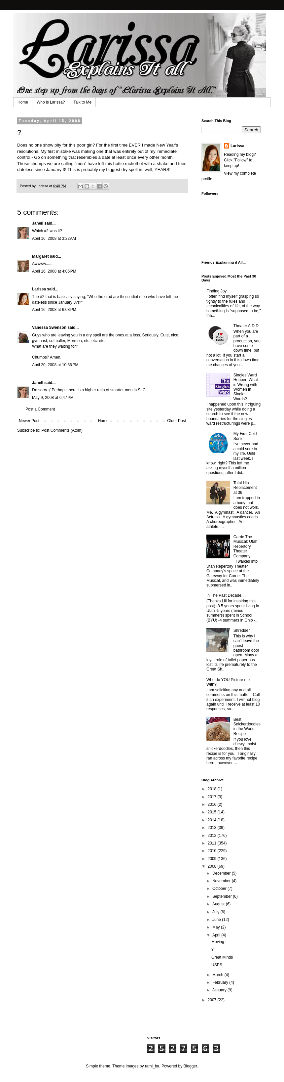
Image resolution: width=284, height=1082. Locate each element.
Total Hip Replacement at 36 (245, 488)
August (219, 904)
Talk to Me (82, 102)
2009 (213, 858)
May (216, 927)
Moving (217, 941)
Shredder (241, 630)
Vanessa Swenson (49, 327)
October (220, 888)
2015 (213, 812)
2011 (213, 843)
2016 (213, 804)
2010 (213, 850)
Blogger (190, 1066)
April (216, 935)
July (216, 912)
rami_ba (152, 1066)
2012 (213, 835)
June (217, 919)
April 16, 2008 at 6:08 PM (54, 309)
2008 (213, 866)
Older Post (176, 420)
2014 (213, 820)
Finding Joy (216, 291)
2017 (213, 797)
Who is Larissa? (51, 102)
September (222, 896)
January (220, 990)
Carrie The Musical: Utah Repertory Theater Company (245, 546)
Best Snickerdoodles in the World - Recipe (247, 726)
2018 (213, 789)
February (220, 982)
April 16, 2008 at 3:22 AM (54, 238)
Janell (37, 223)
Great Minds (222, 957)
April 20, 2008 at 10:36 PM (55, 365)
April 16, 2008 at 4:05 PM (54, 271)
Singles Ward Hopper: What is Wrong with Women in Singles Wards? (245, 387)
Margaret (40, 256)
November (222, 881)
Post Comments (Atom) (62, 430)
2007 (213, 1000)
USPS (216, 965)
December (222, 873)
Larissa (39, 289)
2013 (213, 827)
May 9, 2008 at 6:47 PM (53, 397)
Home (23, 102)
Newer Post (29, 420)
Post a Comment (40, 409)
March (218, 975)
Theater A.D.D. (246, 326)
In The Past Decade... (225, 595)
